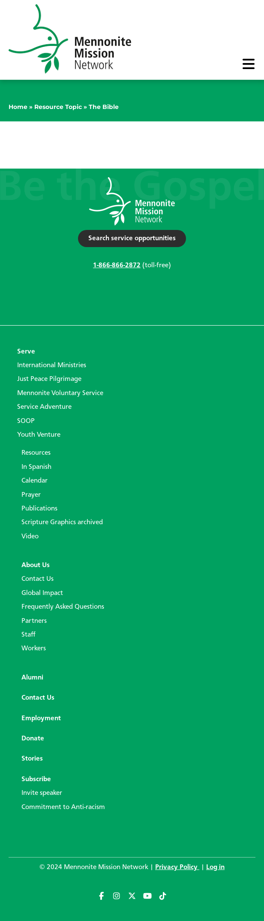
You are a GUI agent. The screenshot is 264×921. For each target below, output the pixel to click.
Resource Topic (58, 106)
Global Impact (42, 593)
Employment (41, 718)
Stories (32, 758)
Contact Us (37, 579)
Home (18, 106)
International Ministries (51, 365)
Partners (34, 621)
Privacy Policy (177, 867)
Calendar (34, 480)
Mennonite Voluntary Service (60, 393)
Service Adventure (44, 407)
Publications (39, 508)
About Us (35, 565)
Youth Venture (38, 435)
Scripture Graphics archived (62, 522)
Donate (32, 738)
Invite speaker (41, 793)
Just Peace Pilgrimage (49, 379)
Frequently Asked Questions (62, 607)
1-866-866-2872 (117, 265)
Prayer (31, 495)
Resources (36, 453)
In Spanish (36, 467)
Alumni (32, 677)
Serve (26, 351)
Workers (33, 648)
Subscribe (36, 779)
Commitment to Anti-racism (63, 807)
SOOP (26, 421)
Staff (28, 634)
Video (30, 536)
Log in (215, 867)
